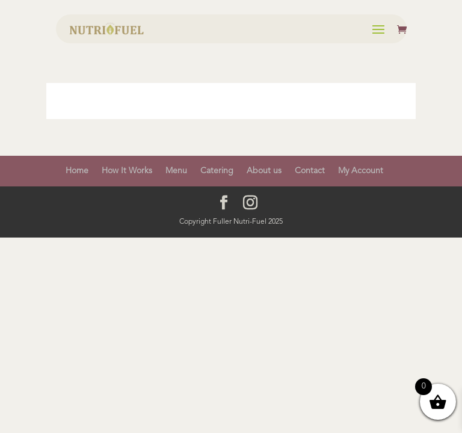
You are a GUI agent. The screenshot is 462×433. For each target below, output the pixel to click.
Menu (176, 171)
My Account (360, 171)
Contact (310, 171)
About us (264, 171)
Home (77, 171)
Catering (216, 171)
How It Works (127, 171)
